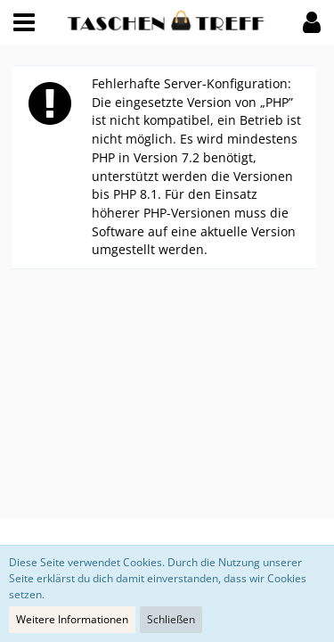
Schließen (171, 619)
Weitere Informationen (72, 619)
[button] (24, 22)
